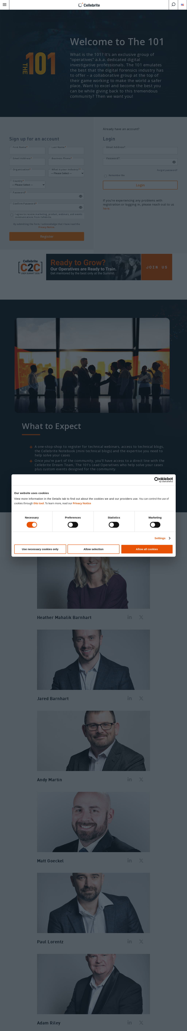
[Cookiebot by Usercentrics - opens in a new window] (157, 480)
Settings (160, 538)
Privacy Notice (82, 503)
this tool (38, 503)
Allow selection (93, 549)
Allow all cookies (147, 549)
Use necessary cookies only (40, 549)
